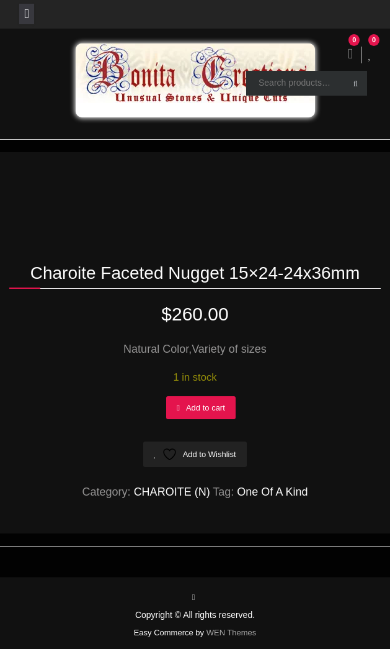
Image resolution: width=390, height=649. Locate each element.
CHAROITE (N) (172, 492)
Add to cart (205, 407)
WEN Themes (231, 632)
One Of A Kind (272, 492)
